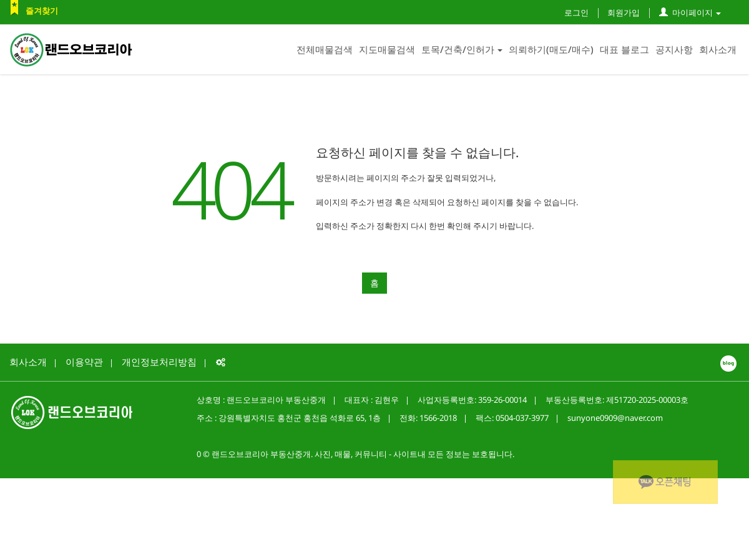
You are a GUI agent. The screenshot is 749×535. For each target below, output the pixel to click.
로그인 (576, 12)
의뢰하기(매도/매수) (551, 49)
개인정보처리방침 (159, 361)
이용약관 (84, 361)
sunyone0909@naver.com (615, 417)
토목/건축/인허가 (461, 49)
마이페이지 (690, 12)
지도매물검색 (387, 49)
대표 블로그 (624, 49)
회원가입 (623, 12)
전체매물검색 (324, 49)
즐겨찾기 (42, 10)
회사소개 (718, 49)
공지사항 (674, 49)
